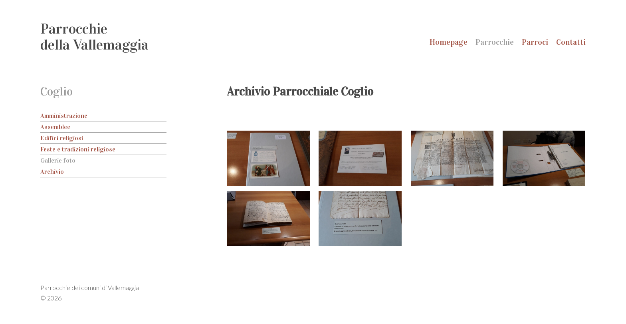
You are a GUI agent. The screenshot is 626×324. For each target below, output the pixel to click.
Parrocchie (494, 42)
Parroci (535, 42)
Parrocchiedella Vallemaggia (94, 37)
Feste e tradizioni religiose (77, 149)
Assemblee (55, 127)
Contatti (571, 42)
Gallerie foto (57, 160)
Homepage (449, 42)
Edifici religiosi (61, 138)
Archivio (52, 171)
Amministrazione (63, 115)
